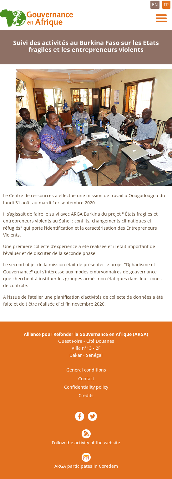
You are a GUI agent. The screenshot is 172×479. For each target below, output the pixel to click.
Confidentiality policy (86, 387)
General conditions (86, 370)
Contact (86, 379)
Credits (86, 395)
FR (166, 4)
